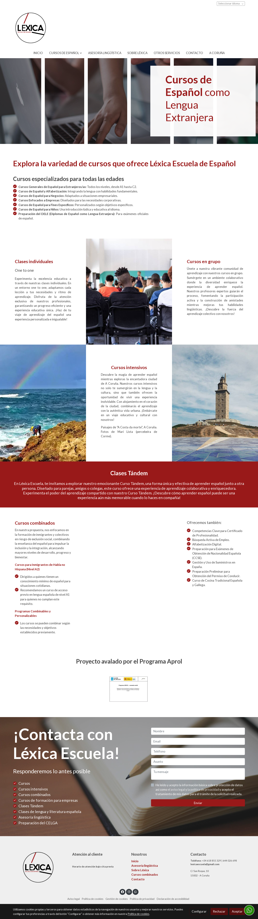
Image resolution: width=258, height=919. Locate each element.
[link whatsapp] (135, 891)
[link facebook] (123, 891)
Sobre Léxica (140, 870)
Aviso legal (73, 898)
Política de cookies (92, 898)
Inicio (134, 861)
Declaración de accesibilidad (173, 898)
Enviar (198, 803)
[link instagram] (129, 891)
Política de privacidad (142, 898)
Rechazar (219, 911)
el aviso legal (176, 789)
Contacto (138, 879)
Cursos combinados (144, 874)
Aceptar (237, 911)
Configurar (199, 911)
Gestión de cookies (117, 898)
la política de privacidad (203, 789)
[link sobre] (40, 867)
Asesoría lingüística (144, 865)
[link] (31, 28)
